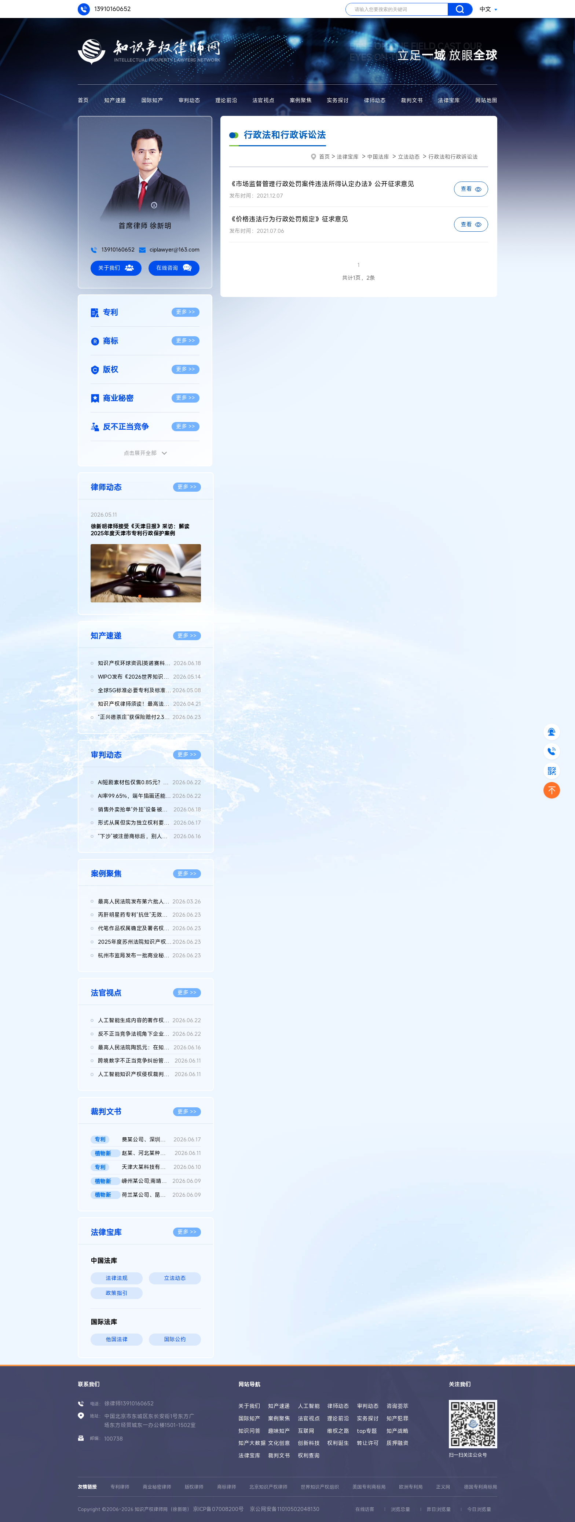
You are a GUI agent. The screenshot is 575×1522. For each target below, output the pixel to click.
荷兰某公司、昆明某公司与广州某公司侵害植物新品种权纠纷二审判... (161, 1195)
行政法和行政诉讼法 (453, 156)
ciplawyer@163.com (169, 249)
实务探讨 (338, 100)
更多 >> (185, 311)
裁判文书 (412, 100)
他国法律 (117, 1339)
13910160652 (104, 9)
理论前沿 (226, 100)
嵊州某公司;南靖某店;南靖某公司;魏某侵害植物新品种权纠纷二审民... (161, 1181)
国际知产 (152, 100)
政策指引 (117, 1293)
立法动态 (175, 1278)
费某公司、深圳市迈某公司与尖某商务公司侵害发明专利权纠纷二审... (161, 1140)
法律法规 (117, 1278)
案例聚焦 (301, 100)
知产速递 (115, 100)
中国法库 (378, 156)
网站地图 (486, 100)
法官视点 (263, 100)
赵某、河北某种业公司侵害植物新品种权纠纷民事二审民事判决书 (161, 1153)
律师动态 (375, 100)
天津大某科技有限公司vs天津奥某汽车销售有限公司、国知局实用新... (161, 1167)
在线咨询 (174, 267)
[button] (139, 596)
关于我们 (116, 267)
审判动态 (189, 100)
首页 (83, 100)
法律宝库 (449, 100)
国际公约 (175, 1339)
